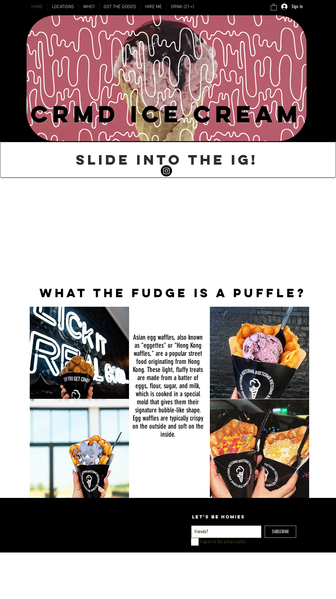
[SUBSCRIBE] (280, 532)
